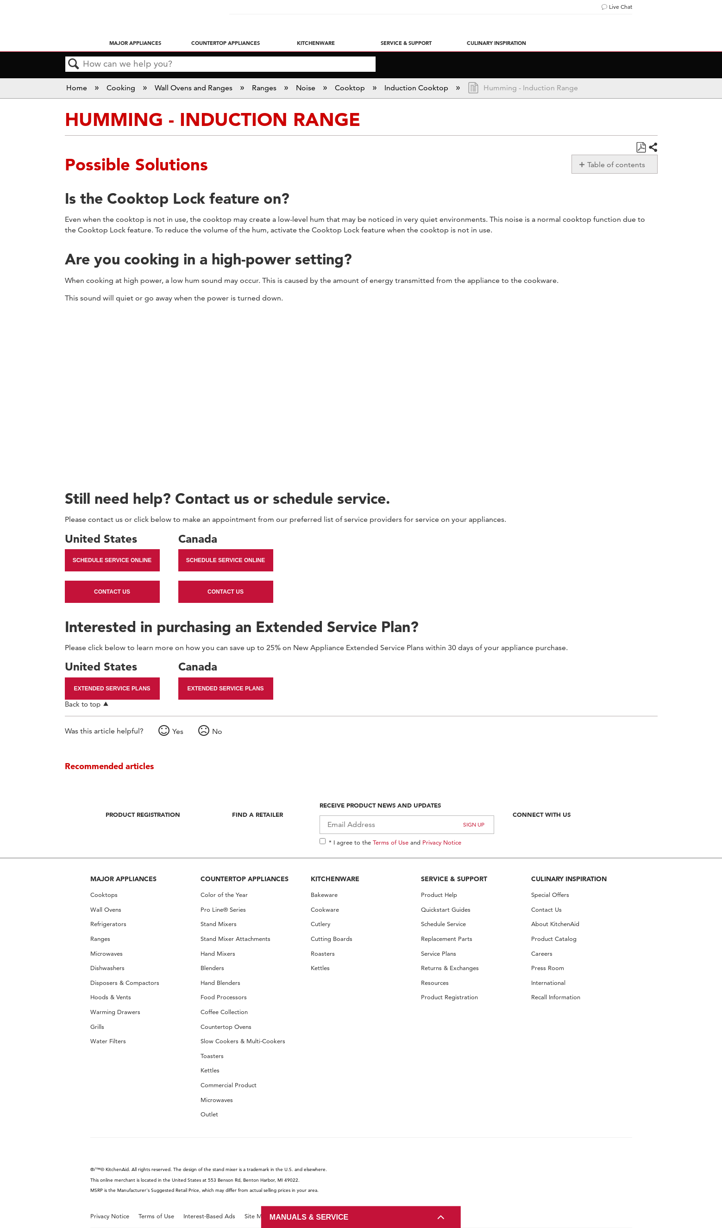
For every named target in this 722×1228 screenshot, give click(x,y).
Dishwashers (107, 968)
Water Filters (108, 1041)
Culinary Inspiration (496, 43)
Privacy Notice (441, 842)
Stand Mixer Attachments (235, 938)
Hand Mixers (218, 953)
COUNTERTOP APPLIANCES (245, 879)
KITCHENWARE (335, 879)
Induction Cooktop (417, 87)
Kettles (210, 1070)
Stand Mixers (219, 924)
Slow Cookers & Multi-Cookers (243, 1041)
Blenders (212, 968)
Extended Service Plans (112, 688)
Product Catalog (554, 938)
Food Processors (224, 997)
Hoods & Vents (110, 997)
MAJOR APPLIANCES (123, 879)
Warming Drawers (115, 1012)
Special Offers (550, 894)
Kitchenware (316, 43)
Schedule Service (443, 924)
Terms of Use (390, 842)
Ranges (265, 87)
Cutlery (320, 924)
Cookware (325, 909)
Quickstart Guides (446, 909)
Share (652, 147)
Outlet (209, 1114)
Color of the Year (224, 894)
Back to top (82, 704)
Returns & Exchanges (450, 968)
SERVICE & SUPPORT (454, 879)
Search (74, 64)
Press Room (547, 968)
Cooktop (351, 87)
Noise (306, 87)
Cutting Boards (331, 938)
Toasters (212, 1056)
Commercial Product (229, 1085)
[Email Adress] (407, 824)
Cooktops (104, 894)
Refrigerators (108, 924)
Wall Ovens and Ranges (194, 87)
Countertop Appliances (225, 43)
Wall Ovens (105, 909)
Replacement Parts (446, 938)
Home (77, 87)
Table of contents (616, 164)
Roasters (323, 953)
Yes (177, 731)
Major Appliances (135, 43)
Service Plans (438, 953)
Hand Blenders (220, 982)
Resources (435, 982)
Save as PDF (641, 147)
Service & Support (406, 43)
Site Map (257, 1216)
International (548, 982)
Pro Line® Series (223, 909)
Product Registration (143, 814)
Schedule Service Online (112, 560)
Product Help (439, 894)
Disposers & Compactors (124, 982)
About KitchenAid (555, 924)
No (217, 731)
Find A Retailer (257, 814)
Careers (541, 953)
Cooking (122, 87)
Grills (97, 1026)
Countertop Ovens (226, 1026)
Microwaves (106, 953)
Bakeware (324, 894)
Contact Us (112, 592)
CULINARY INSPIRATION (569, 879)
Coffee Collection (224, 1012)
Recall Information (555, 997)
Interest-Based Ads (209, 1216)
